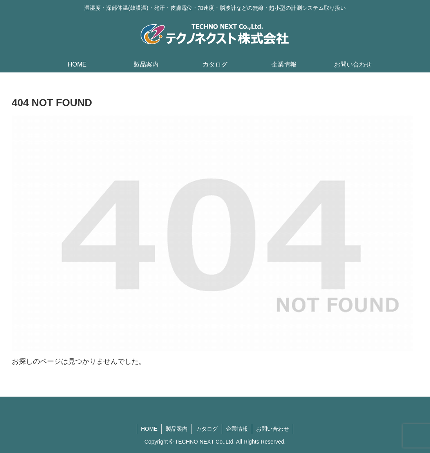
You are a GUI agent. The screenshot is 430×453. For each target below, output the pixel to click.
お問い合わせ (272, 429)
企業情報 (237, 429)
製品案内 (177, 429)
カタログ (207, 429)
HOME (149, 429)
